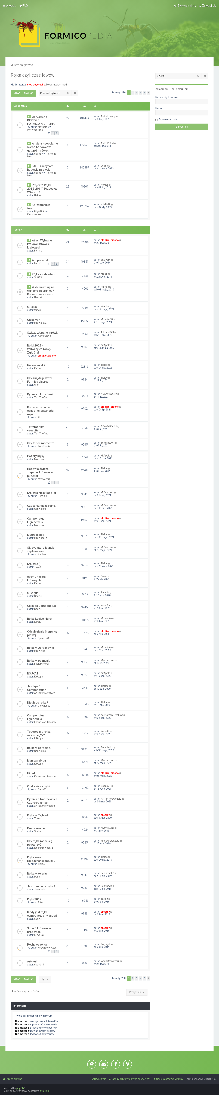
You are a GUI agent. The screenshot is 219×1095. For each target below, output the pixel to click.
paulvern (105, 259)
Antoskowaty (108, 116)
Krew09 (105, 731)
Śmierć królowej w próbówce (39, 930)
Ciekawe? (33, 319)
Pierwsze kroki (35, 129)
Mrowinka (106, 618)
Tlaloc (104, 364)
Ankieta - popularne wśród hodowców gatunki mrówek (42, 147)
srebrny (105, 815)
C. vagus (32, 593)
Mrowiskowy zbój (47, 947)
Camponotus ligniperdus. (35, 717)
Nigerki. (32, 773)
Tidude (105, 686)
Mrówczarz (40, 459)
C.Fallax (32, 307)
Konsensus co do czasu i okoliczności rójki (40, 410)
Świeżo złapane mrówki (42, 332)
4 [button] (140, 92)
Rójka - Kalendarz (43, 274)
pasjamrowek (41, 663)
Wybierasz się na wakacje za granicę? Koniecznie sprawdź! (40, 290)
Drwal (104, 576)
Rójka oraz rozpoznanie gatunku (41, 859)
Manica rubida (36, 760)
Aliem (41, 902)
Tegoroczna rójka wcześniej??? (39, 733)
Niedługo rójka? (37, 702)
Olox (36, 384)
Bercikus (42, 496)
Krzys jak (39, 935)
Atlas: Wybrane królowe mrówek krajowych (39, 244)
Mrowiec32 (40, 322)
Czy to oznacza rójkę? (42, 505)
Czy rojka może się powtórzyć (39, 842)
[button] (148, 93)
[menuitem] (23, 5)
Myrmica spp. (36, 534)
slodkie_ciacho (36, 84)
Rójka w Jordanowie (40, 647)
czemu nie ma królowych (36, 578)
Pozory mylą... (36, 456)
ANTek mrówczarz (44, 693)
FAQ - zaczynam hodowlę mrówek (40, 167)
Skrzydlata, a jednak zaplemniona (40, 549)
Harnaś (38, 297)
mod (64, 84)
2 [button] (132, 92)
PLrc (40, 417)
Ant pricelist (40, 260)
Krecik (104, 273)
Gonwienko (40, 508)
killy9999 (39, 211)
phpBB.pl (45, 1091)
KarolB (37, 621)
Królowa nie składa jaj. (42, 493)
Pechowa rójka (37, 944)
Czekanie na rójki (38, 786)
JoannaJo (39, 889)
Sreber (38, 831)
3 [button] (136, 92)
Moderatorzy (53, 84)
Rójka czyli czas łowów (32, 75)
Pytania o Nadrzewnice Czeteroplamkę (42, 800)
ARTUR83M (107, 143)
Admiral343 (44, 335)
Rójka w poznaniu (38, 660)
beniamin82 (107, 873)
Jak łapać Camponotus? (36, 688)
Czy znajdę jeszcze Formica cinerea (40, 379)
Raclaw (42, 554)
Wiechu (38, 310)
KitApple (42, 126)
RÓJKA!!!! (33, 673)
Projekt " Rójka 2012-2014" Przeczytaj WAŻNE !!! (42, 188)
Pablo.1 (38, 876)
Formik (38, 250)
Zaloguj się (161, 89)
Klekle (37, 368)
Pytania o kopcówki (40, 394)
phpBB (20, 1088)
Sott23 (38, 277)
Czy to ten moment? (40, 443)
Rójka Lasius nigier (39, 618)
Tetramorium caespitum (36, 428)
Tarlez (104, 898)
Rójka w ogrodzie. (39, 748)
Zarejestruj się (179, 89)
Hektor (38, 195)
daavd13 (39, 964)
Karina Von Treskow (45, 722)
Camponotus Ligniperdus (35, 520)
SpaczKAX (44, 638)
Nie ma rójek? (36, 365)
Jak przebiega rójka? (41, 886)
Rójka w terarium (38, 873)
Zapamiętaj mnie (168, 119)
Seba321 (43, 789)
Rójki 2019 (34, 899)
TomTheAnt (41, 397)
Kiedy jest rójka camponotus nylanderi (42, 913)
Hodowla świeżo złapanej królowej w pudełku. (40, 472)
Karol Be (105, 605)
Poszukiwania (36, 828)
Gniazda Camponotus (41, 606)
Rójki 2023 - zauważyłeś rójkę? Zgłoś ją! (39, 349)
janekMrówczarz (43, 847)
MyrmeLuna (107, 660)
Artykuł (32, 961)
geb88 (37, 153)
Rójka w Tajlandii (38, 815)
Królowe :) (33, 564)
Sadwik (38, 596)
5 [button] (144, 92)
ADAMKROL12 (109, 393)
